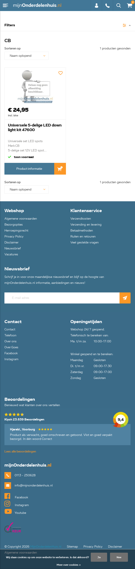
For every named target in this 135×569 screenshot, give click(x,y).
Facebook (11, 353)
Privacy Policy (13, 236)
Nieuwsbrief (12, 248)
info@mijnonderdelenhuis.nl (34, 485)
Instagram (11, 359)
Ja (98, 557)
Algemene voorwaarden (20, 218)
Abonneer (125, 297)
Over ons (10, 341)
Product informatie (29, 169)
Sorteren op (12, 48)
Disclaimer (11, 242)
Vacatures (11, 254)
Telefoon (10, 335)
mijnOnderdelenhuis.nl (37, 5)
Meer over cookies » (69, 564)
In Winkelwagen (60, 169)
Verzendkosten (80, 218)
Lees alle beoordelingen (20, 451)
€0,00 (129, 4)
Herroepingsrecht (16, 230)
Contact (9, 329)
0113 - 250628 (107, 5)
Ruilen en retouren (83, 236)
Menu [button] (5, 5)
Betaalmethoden (81, 230)
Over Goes (11, 347)
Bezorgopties (13, 224)
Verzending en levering (86, 224)
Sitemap (72, 546)
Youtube (15, 511)
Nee (119, 557)
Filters (9, 25)
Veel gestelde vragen (84, 242)
